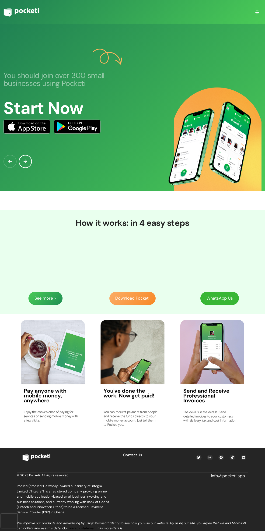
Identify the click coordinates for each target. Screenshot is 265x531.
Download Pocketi (132, 298)
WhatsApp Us (219, 298)
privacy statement (83, 528)
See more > (45, 298)
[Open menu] (257, 12)
